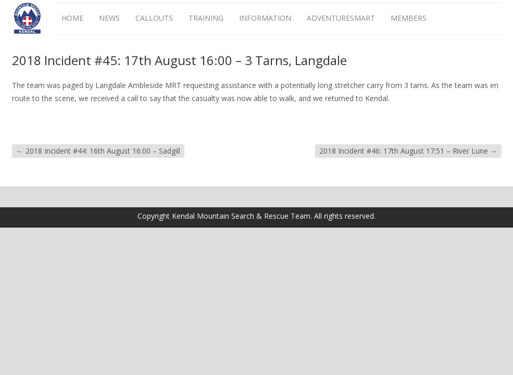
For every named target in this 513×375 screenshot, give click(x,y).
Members (409, 18)
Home (72, 18)
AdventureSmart (341, 18)
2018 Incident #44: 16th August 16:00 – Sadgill (98, 151)
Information (265, 18)
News (109, 18)
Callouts (154, 18)
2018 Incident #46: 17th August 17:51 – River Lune (408, 151)
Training (206, 18)
